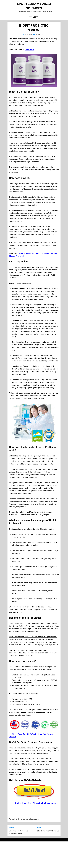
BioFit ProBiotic (37, 146)
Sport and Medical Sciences (34, 5)
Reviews (18, 819)
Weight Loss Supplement (30, 819)
